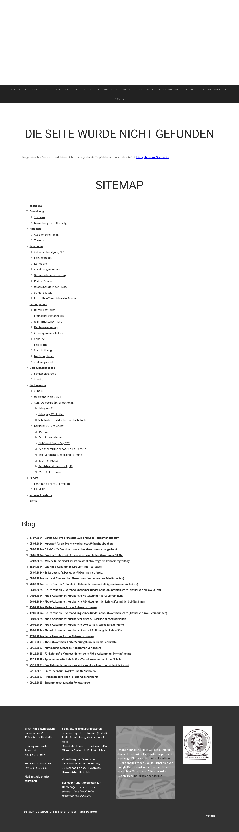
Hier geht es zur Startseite (152, 157)
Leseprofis (40, 344)
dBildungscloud (43, 362)
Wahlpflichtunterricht (48, 321)
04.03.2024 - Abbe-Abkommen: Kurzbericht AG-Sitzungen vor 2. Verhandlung (76, 595)
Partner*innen (43, 281)
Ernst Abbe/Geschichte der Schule (55, 298)
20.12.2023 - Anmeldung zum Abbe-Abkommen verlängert (65, 648)
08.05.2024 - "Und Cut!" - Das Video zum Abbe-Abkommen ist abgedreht (73, 549)
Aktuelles (61, 89)
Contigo (39, 379)
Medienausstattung (46, 327)
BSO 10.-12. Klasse (49, 472)
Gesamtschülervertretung (50, 275)
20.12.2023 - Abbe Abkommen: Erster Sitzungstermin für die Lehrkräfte (73, 642)
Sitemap (72, 811)
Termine (39, 240)
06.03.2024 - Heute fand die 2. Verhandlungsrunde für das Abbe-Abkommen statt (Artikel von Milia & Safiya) (95, 590)
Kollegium (40, 263)
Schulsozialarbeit (45, 373)
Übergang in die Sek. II (47, 397)
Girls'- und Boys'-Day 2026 (54, 443)
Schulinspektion (44, 292)
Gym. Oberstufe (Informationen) (54, 402)
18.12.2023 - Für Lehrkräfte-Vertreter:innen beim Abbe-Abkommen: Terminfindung (80, 653)
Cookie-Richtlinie (159, 758)
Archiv (119, 98)
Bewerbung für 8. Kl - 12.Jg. (50, 223)
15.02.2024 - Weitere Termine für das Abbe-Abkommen (63, 607)
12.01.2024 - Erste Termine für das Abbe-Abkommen (62, 636)
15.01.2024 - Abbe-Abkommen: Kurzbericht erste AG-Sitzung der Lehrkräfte (76, 630)
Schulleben (82, 89)
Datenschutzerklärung (148, 776)
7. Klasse (39, 217)
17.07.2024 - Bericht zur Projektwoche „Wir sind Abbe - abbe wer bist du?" (74, 538)
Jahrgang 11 (46, 408)
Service (190, 89)
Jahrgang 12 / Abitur (51, 414)
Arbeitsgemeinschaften (48, 333)
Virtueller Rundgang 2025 (49, 252)
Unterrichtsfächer (45, 310)
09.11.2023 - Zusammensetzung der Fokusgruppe (60, 682)
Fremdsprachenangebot (49, 315)
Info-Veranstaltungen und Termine (60, 454)
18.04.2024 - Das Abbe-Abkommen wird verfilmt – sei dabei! (66, 566)
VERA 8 (38, 391)
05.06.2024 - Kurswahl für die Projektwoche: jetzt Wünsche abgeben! (71, 543)
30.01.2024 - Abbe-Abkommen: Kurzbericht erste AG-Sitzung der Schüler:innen (78, 619)
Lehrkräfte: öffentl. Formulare (52, 483)
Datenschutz (42, 811)
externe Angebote (214, 89)
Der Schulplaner (44, 356)
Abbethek (40, 339)
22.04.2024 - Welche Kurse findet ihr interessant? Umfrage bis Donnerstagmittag (80, 561)
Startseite (19, 89)
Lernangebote (107, 89)
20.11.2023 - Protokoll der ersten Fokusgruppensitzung (64, 677)
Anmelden (210, 815)
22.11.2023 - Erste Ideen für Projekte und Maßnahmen (63, 671)
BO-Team (44, 431)
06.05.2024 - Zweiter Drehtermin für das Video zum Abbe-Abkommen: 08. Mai (76, 555)
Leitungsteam (43, 258)
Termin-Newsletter (50, 437)
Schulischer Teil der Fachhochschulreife (62, 420)
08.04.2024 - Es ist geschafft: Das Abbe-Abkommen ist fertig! (66, 572)
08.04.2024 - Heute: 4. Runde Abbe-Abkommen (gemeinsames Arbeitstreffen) (77, 578)
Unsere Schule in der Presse (51, 286)
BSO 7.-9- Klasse (48, 460)
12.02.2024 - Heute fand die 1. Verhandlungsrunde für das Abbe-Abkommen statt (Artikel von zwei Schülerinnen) (98, 613)
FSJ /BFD (39, 489)
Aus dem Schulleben (46, 234)
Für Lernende (169, 89)
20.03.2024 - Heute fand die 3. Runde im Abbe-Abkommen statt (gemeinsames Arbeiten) (84, 584)
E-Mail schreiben (87, 787)
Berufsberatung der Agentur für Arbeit (62, 449)
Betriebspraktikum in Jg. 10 (55, 466)
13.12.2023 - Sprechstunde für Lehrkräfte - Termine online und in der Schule (75, 659)
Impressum (29, 811)
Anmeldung (40, 89)
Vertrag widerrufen (88, 811)
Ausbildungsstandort (47, 269)
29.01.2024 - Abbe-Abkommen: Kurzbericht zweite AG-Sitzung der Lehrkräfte (77, 624)
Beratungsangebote (138, 89)
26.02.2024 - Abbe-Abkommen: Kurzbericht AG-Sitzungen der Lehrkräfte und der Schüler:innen (87, 601)
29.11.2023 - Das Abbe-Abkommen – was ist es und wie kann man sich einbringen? (79, 665)
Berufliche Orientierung (49, 425)
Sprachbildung (43, 350)
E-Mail (102, 733)
